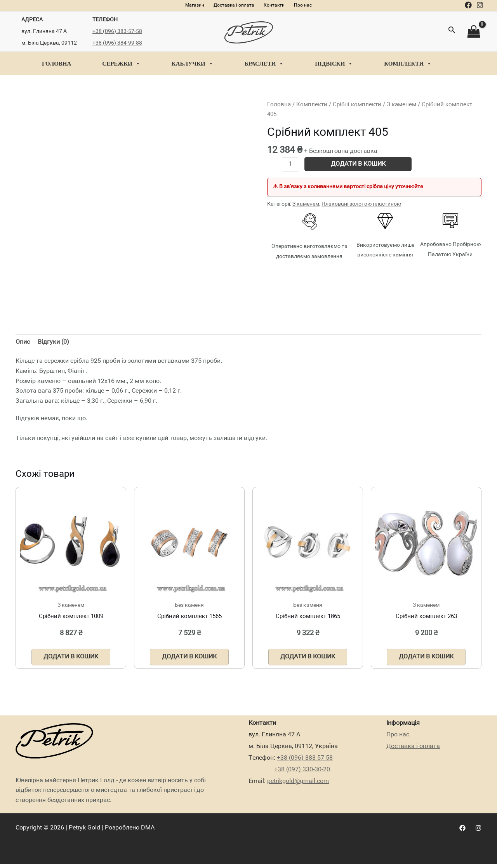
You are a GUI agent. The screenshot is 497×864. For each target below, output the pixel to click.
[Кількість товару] (290, 164)
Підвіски (334, 63)
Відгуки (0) (53, 342)
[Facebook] (468, 5)
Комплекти (408, 63)
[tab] (23, 342)
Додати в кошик (358, 164)
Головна (56, 64)
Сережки (121, 63)
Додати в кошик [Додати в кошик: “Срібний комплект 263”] (426, 657)
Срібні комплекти (357, 104)
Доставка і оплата (413, 746)
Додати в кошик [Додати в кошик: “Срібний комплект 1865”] (307, 657)
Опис (23, 342)
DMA (148, 828)
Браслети (264, 63)
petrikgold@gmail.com (298, 781)
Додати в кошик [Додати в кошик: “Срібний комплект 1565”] (189, 657)
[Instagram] (479, 5)
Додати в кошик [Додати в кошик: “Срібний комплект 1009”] (70, 657)
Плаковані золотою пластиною (361, 204)
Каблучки (193, 63)
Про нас (397, 735)
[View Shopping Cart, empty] (473, 32)
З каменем (401, 104)
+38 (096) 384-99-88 (117, 43)
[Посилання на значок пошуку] (452, 31)
